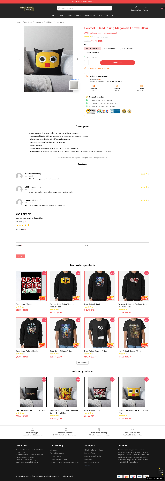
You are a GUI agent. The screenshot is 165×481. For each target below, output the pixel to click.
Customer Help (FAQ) (91, 462)
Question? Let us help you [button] (154, 478)
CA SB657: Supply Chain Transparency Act (64, 462)
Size (85, 45)
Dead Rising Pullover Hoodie (27, 351)
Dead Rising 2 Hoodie (92, 304)
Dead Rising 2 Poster (24, 304)
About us (53, 450)
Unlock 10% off (161, 471)
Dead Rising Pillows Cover (54, 22)
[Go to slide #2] (54, 96)
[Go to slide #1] (42, 96)
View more (82, 362)
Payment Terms (89, 453)
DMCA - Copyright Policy (58, 459)
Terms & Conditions (57, 453)
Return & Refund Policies (92, 456)
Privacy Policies (55, 456)
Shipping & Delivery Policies (93, 450)
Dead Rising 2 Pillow (92, 410)
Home (18, 22)
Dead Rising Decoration (32, 22)
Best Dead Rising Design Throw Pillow (30, 410)
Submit (20, 256)
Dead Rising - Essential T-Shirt (95, 351)
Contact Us (88, 459)
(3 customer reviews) (101, 37)
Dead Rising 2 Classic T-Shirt (61, 351)
